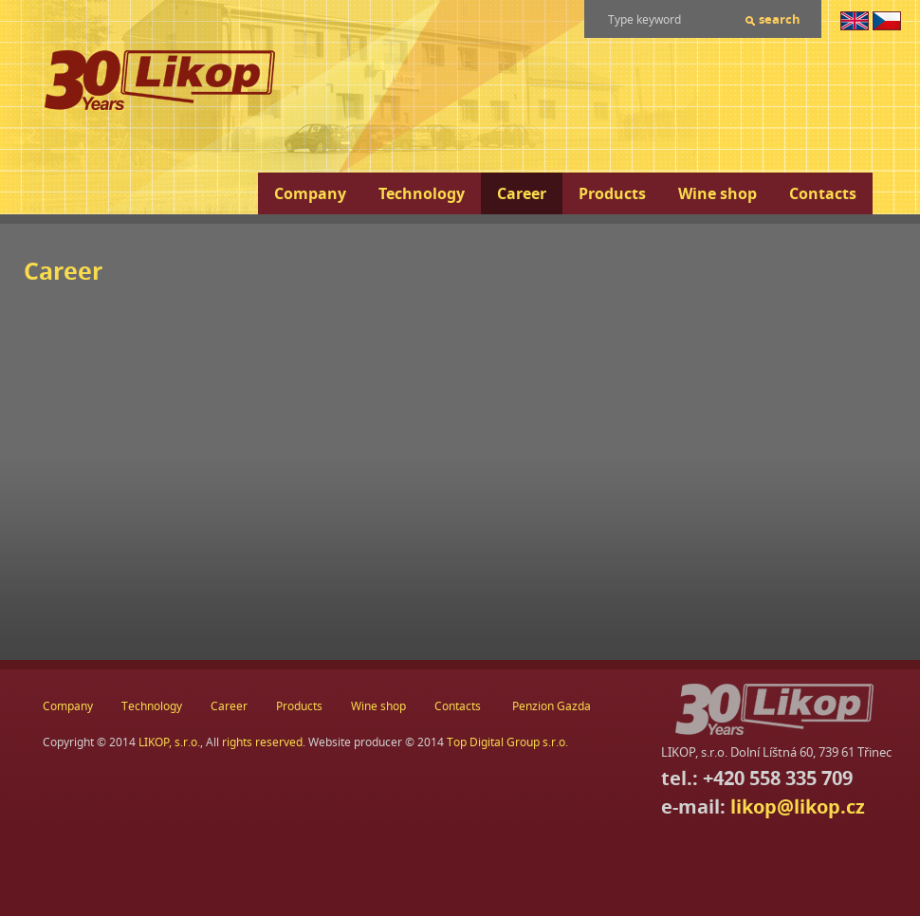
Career (521, 193)
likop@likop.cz (797, 806)
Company (310, 193)
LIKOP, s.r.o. (169, 742)
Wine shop (717, 193)
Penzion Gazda (551, 706)
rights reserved (262, 742)
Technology (421, 193)
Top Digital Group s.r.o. (507, 742)
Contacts (822, 193)
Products (612, 193)
